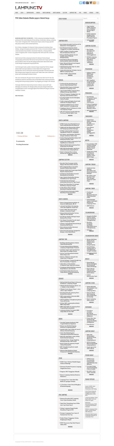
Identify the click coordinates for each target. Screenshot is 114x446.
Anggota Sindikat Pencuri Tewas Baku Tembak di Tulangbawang (69, 105)
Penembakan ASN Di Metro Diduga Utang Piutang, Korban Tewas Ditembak (92, 146)
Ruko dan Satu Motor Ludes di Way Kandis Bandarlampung (69, 337)
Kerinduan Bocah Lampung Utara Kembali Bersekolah (69, 293)
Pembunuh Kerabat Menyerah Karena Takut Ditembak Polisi (68, 84)
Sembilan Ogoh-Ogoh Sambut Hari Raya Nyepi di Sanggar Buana (70, 250)
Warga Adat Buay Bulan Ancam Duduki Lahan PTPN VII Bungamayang (69, 56)
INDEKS (70, 75)
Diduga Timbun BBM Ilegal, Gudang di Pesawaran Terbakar (91, 75)
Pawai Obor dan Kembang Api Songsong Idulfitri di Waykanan (92, 320)
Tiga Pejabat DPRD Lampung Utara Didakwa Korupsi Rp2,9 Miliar (70, 91)
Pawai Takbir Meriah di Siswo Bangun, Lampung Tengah (68, 210)
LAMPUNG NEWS (30, 12)
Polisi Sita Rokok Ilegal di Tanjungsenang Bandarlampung (69, 333)
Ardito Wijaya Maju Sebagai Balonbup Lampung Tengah (68, 188)
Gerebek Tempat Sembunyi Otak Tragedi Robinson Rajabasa (69, 323)
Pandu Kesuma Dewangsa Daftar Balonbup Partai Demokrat (69, 192)
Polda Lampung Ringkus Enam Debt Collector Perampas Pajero (70, 102)
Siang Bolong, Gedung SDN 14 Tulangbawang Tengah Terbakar (92, 249)
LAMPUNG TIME (73, 12)
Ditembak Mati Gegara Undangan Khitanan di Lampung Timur (69, 88)
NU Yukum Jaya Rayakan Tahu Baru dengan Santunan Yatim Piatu (70, 135)
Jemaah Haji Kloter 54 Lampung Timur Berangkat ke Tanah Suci (69, 206)
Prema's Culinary (75, 443)
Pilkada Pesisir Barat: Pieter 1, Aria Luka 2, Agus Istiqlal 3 (70, 290)
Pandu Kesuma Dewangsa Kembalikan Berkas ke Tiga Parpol (70, 181)
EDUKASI (91, 12)
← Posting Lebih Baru (21, 136)
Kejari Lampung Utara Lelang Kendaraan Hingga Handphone (69, 152)
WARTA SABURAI (56, 12)
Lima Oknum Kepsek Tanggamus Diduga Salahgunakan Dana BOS (90, 393)
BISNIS (85, 12)
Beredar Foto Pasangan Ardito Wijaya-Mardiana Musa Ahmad (69, 164)
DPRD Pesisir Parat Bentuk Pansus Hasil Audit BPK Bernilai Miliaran (70, 124)
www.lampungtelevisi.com (21, 3)
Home (16, 12)
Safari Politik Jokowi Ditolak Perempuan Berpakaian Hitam (69, 74)
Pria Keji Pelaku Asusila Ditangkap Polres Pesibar (92, 368)
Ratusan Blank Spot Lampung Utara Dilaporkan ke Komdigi (70, 145)
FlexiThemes (79, 441)
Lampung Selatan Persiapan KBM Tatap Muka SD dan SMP (69, 311)
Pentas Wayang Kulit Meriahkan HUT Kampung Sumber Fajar (70, 138)
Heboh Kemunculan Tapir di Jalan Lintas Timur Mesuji (69, 67)
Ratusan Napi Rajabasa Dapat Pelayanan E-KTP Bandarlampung (69, 351)
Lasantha (96, 441)
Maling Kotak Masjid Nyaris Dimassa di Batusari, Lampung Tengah (70, 283)
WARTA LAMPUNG (46, 12)
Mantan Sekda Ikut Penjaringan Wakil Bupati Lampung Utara (70, 171)
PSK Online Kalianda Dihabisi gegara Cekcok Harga (32, 18)
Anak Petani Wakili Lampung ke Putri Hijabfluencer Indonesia (70, 142)
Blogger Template (87, 441)
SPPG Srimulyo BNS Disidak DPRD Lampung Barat (92, 344)
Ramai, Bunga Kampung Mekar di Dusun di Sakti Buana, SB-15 (69, 203)
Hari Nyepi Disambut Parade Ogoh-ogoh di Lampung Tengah (70, 220)
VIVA (80, 12)
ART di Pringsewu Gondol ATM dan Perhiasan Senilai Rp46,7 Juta (70, 112)
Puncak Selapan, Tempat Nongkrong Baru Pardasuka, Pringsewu (70, 261)
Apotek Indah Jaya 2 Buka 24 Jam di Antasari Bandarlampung (70, 330)
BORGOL (38, 12)
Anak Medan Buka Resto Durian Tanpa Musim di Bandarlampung (69, 271)
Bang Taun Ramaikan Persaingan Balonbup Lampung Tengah (69, 185)
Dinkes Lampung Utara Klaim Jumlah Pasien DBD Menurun (91, 410)
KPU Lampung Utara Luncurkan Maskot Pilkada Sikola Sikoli (69, 167)
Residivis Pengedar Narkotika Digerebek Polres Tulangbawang (92, 225)
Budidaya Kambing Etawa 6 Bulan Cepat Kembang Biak (69, 243)
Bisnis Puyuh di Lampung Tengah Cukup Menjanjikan (69, 344)
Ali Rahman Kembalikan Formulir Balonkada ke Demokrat (69, 174)
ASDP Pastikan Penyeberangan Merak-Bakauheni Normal (69, 52)
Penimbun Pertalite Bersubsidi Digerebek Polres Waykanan (92, 313)
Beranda (37, 136)
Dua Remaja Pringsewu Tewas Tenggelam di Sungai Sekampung (69, 48)
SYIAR (97, 12)
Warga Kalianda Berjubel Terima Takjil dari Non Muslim (69, 213)
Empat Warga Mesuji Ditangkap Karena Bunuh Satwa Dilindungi (69, 60)
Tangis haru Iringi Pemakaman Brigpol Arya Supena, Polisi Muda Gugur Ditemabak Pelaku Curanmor (92, 155)
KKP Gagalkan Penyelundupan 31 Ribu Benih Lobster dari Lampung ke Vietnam (91, 83)
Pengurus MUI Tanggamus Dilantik (69, 371)
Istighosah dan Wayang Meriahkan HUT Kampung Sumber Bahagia (70, 128)
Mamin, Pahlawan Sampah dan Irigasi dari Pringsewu (69, 257)
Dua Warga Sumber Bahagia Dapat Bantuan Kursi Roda (70, 217)
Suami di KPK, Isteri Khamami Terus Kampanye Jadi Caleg (91, 388)
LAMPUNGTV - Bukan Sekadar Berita (34, 441)
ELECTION (65, 12)
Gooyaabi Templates (93, 443)
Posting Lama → (52, 136)
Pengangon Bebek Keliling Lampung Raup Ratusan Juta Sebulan (70, 268)
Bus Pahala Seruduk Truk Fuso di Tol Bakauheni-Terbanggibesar (70, 45)
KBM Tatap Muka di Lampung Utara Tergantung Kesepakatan (70, 307)
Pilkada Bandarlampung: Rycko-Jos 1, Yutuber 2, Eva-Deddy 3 (70, 286)
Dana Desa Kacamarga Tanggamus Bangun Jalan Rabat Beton (70, 231)
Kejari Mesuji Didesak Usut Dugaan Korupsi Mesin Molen (70, 64)
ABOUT (33, 2)
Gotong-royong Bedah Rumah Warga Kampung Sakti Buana (70, 224)
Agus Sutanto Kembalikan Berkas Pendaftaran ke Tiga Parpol (69, 178)
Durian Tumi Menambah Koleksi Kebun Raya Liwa (69, 254)
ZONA (23, 12)
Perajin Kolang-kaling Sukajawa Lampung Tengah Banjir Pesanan (69, 247)
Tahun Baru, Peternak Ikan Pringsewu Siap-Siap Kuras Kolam (70, 264)
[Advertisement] (35, 114)
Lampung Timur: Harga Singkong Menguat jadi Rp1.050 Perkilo (69, 340)
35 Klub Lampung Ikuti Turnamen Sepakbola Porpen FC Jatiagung (69, 131)
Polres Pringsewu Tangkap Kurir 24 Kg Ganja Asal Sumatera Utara (70, 95)
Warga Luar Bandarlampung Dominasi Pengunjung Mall (68, 326)
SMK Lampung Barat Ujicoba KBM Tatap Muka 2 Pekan (69, 297)
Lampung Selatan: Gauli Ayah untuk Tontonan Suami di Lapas (91, 399)
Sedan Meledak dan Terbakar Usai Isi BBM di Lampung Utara (70, 71)
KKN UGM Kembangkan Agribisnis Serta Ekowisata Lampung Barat (69, 149)
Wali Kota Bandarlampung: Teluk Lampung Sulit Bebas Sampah (91, 404)
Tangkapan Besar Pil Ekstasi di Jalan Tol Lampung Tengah (70, 109)
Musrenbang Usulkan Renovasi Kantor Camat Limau (69, 227)
